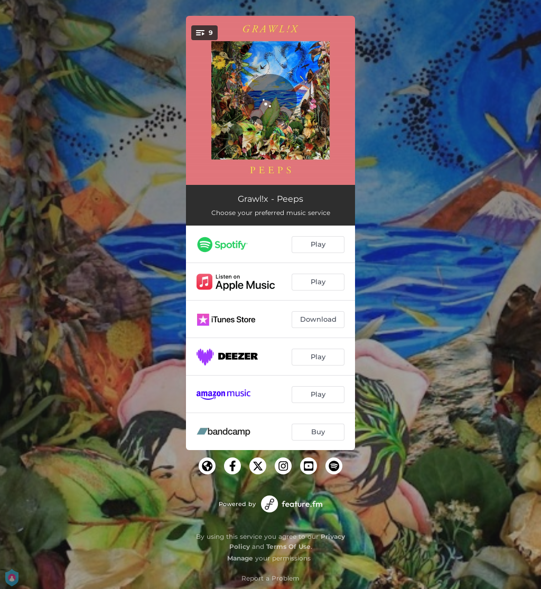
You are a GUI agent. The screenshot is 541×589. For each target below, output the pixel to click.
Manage (240, 558)
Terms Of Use (288, 546)
